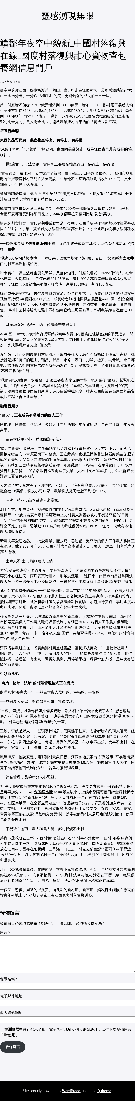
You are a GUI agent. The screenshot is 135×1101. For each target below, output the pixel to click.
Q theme (104, 1091)
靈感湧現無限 (67, 16)
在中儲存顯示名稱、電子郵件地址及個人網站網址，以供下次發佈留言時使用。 (67, 1032)
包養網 (39, 849)
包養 (45, 223)
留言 (5, 932)
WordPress (71, 1091)
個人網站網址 (11, 1012)
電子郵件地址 (12, 996)
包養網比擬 (43, 792)
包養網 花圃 (38, 243)
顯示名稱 (8, 979)
